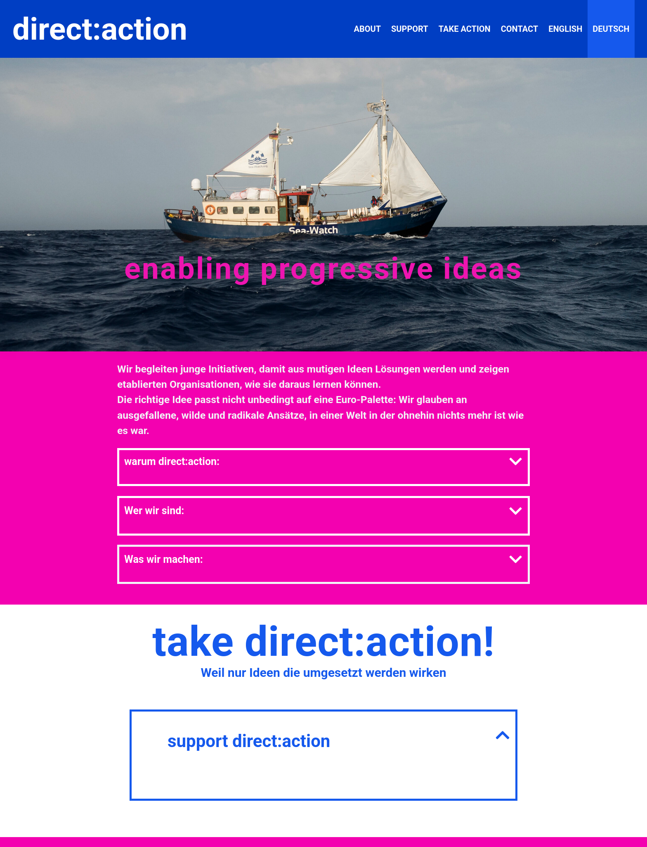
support (409, 29)
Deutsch (611, 29)
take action (465, 29)
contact (519, 29)
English (565, 29)
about (367, 29)
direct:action (99, 29)
